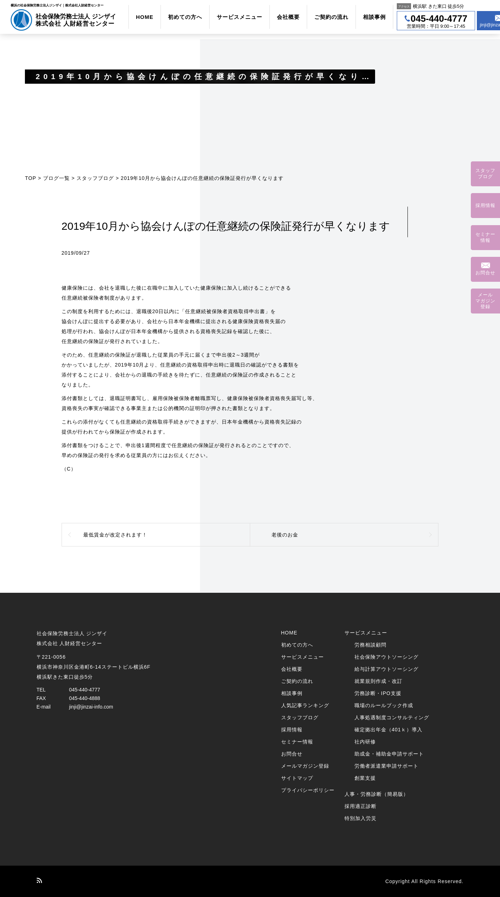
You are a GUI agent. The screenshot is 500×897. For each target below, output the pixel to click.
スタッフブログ (95, 178)
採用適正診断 (360, 806)
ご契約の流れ (331, 17)
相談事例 (374, 17)
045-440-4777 (84, 690)
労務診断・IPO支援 (377, 693)
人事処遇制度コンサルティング (391, 717)
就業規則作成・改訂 (378, 681)
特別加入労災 (360, 818)
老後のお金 (285, 535)
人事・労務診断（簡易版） (376, 794)
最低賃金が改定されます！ (115, 535)
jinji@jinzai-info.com (91, 707)
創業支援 (365, 778)
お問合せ (291, 754)
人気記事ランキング (305, 705)
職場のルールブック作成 (383, 705)
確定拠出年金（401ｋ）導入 (388, 729)
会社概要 (288, 17)
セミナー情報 (297, 742)
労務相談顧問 (370, 645)
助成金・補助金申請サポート (389, 754)
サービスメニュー (239, 17)
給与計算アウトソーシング (386, 669)
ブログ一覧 (56, 178)
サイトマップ (297, 778)
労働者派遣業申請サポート (386, 766)
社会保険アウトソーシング (386, 657)
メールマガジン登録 (305, 766)
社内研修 (365, 742)
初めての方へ (185, 17)
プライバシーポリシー (308, 790)
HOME (144, 17)
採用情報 (291, 729)
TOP (30, 178)
